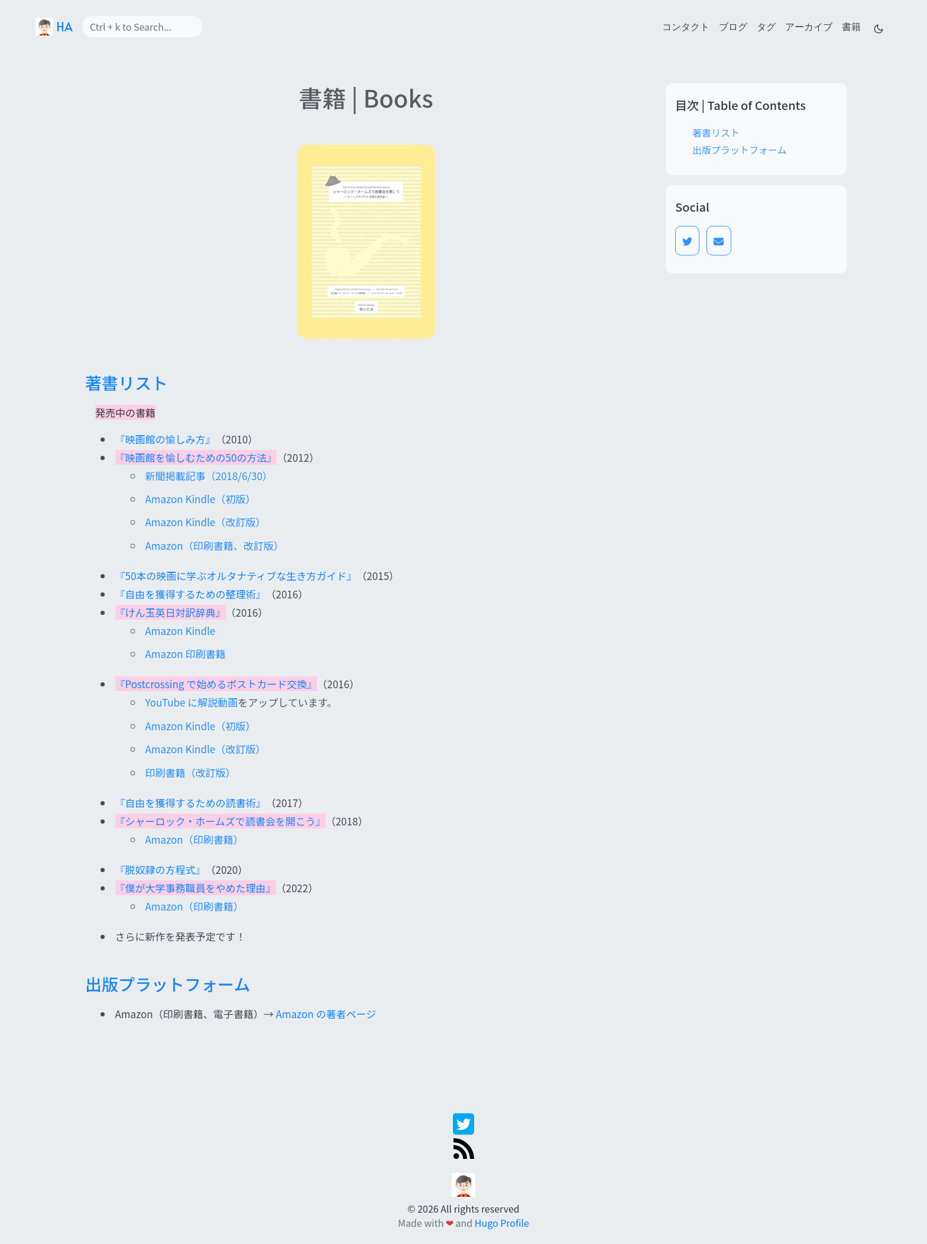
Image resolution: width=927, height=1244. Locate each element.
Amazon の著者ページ (325, 1013)
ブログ (733, 26)
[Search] (142, 26)
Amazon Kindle (180, 630)
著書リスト (716, 132)
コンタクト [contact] (685, 26)
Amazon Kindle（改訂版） (205, 521)
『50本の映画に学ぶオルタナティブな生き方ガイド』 (236, 575)
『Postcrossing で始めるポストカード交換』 (216, 683)
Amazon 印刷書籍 (185, 653)
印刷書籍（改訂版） (190, 772)
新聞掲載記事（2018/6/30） (209, 475)
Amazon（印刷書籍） (194, 839)
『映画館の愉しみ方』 (165, 439)
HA (54, 26)
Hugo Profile (502, 1223)
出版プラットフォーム (739, 149)
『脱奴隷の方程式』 (160, 869)
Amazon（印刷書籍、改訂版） (214, 545)
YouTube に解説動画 (191, 702)
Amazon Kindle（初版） (200, 498)
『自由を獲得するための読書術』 (190, 802)
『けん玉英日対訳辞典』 (170, 612)
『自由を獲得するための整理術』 (190, 594)
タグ (766, 26)
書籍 (851, 26)
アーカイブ (808, 26)
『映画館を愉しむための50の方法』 (196, 457)
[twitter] (463, 1122)
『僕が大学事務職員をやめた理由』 (195, 887)
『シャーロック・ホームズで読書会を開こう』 (220, 821)
